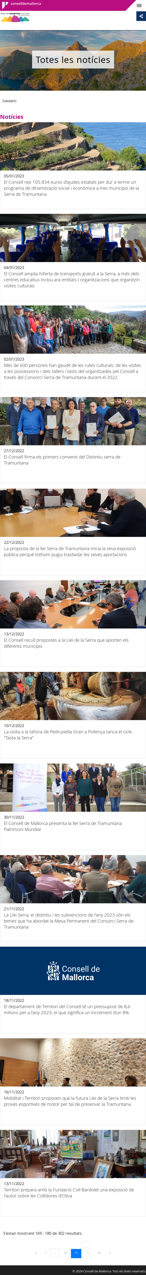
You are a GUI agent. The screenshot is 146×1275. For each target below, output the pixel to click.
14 (66, 1253)
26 (100, 1253)
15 (78, 1253)
